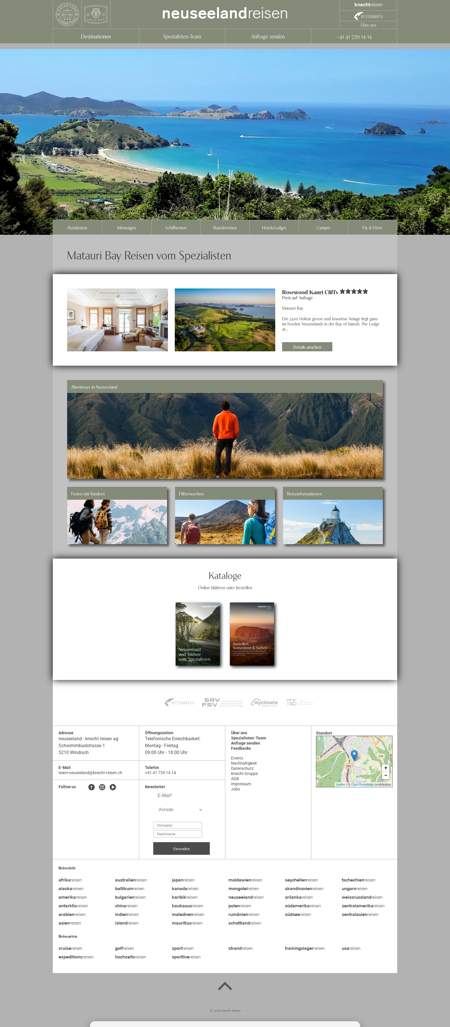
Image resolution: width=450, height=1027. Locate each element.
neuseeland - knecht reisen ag (88, 738)
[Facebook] (91, 787)
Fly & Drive (372, 227)
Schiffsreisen (176, 227)
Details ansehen (307, 347)
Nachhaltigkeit (244, 763)
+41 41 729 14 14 (354, 36)
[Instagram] (102, 787)
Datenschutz (242, 768)
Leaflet (341, 784)
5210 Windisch (74, 752)
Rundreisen (77, 227)
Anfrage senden (268, 36)
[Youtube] (113, 787)
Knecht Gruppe (244, 773)
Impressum (241, 784)
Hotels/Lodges (274, 227)
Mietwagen (126, 227)
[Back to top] (225, 987)
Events (237, 758)
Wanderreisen (225, 227)
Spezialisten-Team (182, 36)
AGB (235, 778)
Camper (323, 227)
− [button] (385, 775)
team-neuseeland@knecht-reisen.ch (90, 772)
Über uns (368, 25)
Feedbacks (241, 748)
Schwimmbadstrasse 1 (82, 745)
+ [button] (385, 768)
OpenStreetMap (362, 784)
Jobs (235, 789)
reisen (225, 14)
